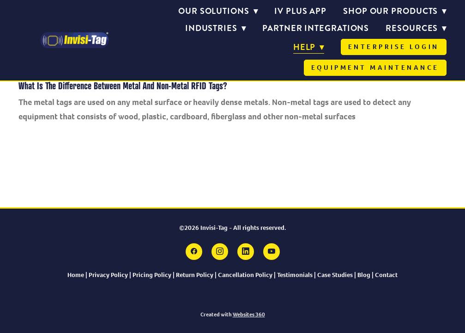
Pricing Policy (152, 275)
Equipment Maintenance (375, 67)
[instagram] (219, 251)
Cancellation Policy (245, 275)
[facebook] (194, 251)
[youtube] (271, 251)
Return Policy (194, 275)
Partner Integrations (315, 28)
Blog (364, 275)
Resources (416, 28)
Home (75, 275)
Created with (232, 314)
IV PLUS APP (300, 11)
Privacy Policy (108, 275)
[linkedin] (245, 251)
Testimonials (295, 275)
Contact (386, 275)
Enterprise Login (393, 46)
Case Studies (335, 275)
